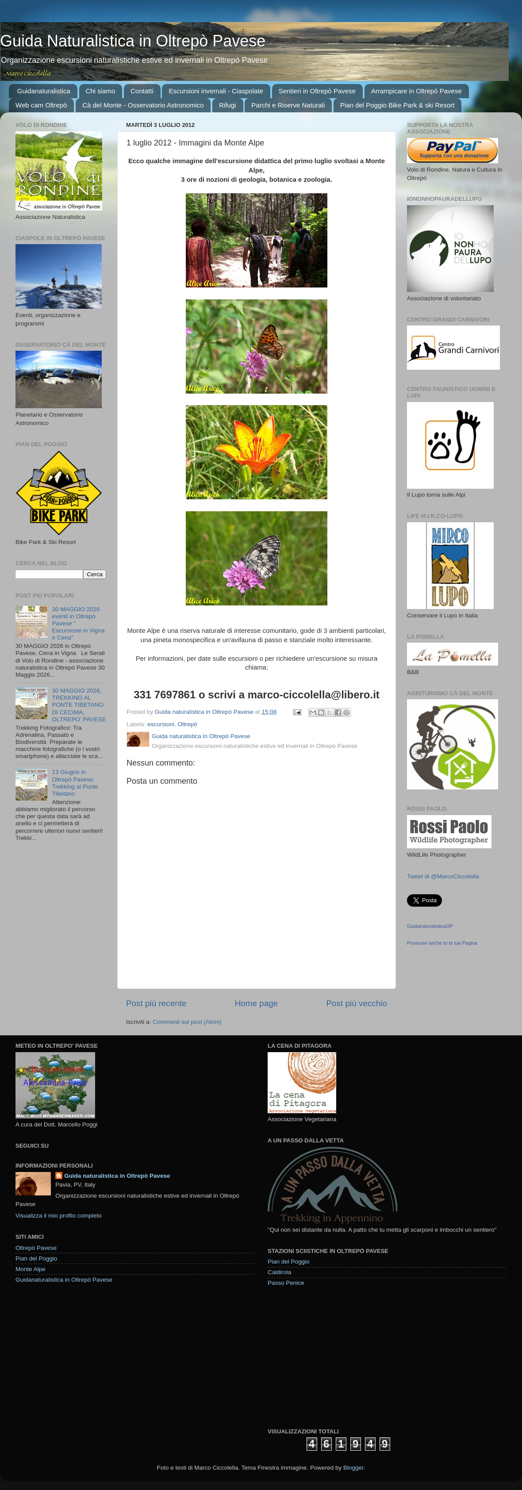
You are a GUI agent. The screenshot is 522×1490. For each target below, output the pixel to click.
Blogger (353, 1467)
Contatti (142, 91)
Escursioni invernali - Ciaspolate (216, 91)
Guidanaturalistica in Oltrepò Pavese (63, 1279)
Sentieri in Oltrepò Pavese (317, 91)
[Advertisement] (334, 1357)
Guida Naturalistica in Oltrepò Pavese (132, 41)
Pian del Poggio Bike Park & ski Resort (397, 105)
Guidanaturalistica (43, 91)
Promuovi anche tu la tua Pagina (442, 943)
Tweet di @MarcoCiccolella (443, 876)
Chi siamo (100, 91)
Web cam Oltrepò (41, 105)
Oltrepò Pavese (36, 1248)
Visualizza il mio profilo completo (58, 1215)
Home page (256, 1003)
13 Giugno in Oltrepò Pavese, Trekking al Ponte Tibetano (75, 783)
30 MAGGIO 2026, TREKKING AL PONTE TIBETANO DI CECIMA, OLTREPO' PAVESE (79, 705)
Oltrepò (187, 724)
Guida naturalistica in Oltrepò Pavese (117, 1175)
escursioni (160, 724)
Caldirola (279, 1272)
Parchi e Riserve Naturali (288, 105)
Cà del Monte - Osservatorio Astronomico (142, 105)
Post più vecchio (356, 1003)
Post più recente (156, 1003)
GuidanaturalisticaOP (430, 926)
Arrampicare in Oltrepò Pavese (416, 91)
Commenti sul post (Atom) (187, 1022)
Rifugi (227, 105)
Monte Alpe (30, 1269)
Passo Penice (286, 1282)
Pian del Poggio (36, 1258)
